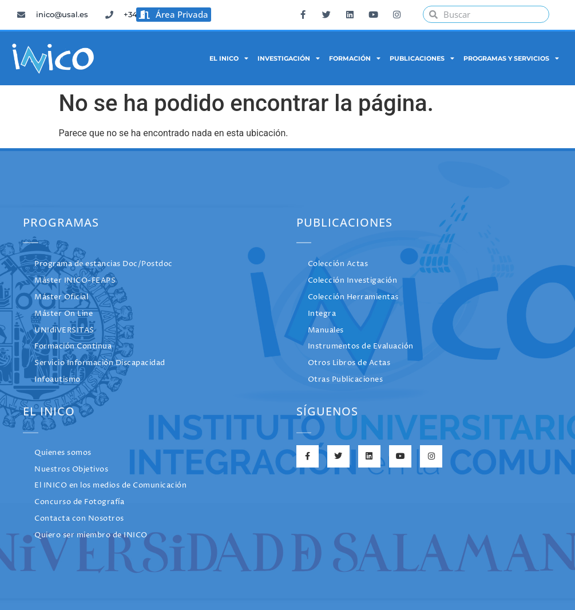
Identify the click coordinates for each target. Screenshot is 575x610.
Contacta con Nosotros (79, 519)
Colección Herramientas (353, 297)
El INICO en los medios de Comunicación (110, 485)
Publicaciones (422, 58)
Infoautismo (57, 380)
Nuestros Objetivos (71, 469)
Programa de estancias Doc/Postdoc (103, 264)
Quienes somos (63, 453)
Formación (354, 58)
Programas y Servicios (511, 58)
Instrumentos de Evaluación (361, 346)
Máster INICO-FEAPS (75, 281)
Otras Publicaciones (345, 380)
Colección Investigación (353, 281)
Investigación (288, 58)
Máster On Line (63, 314)
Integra (322, 314)
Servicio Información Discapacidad (99, 363)
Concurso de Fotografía (79, 502)
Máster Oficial (61, 297)
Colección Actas (338, 264)
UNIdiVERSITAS (64, 330)
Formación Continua (73, 346)
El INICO (228, 58)
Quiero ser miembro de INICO (91, 535)
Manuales (326, 330)
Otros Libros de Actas (349, 363)
